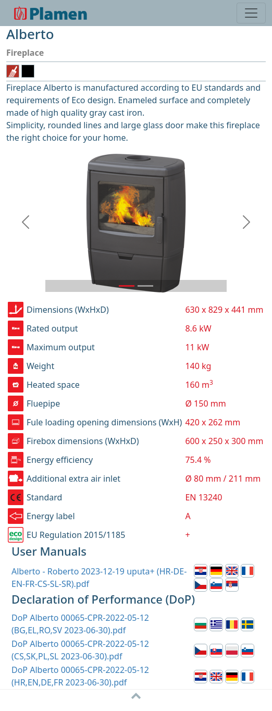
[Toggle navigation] (251, 13)
